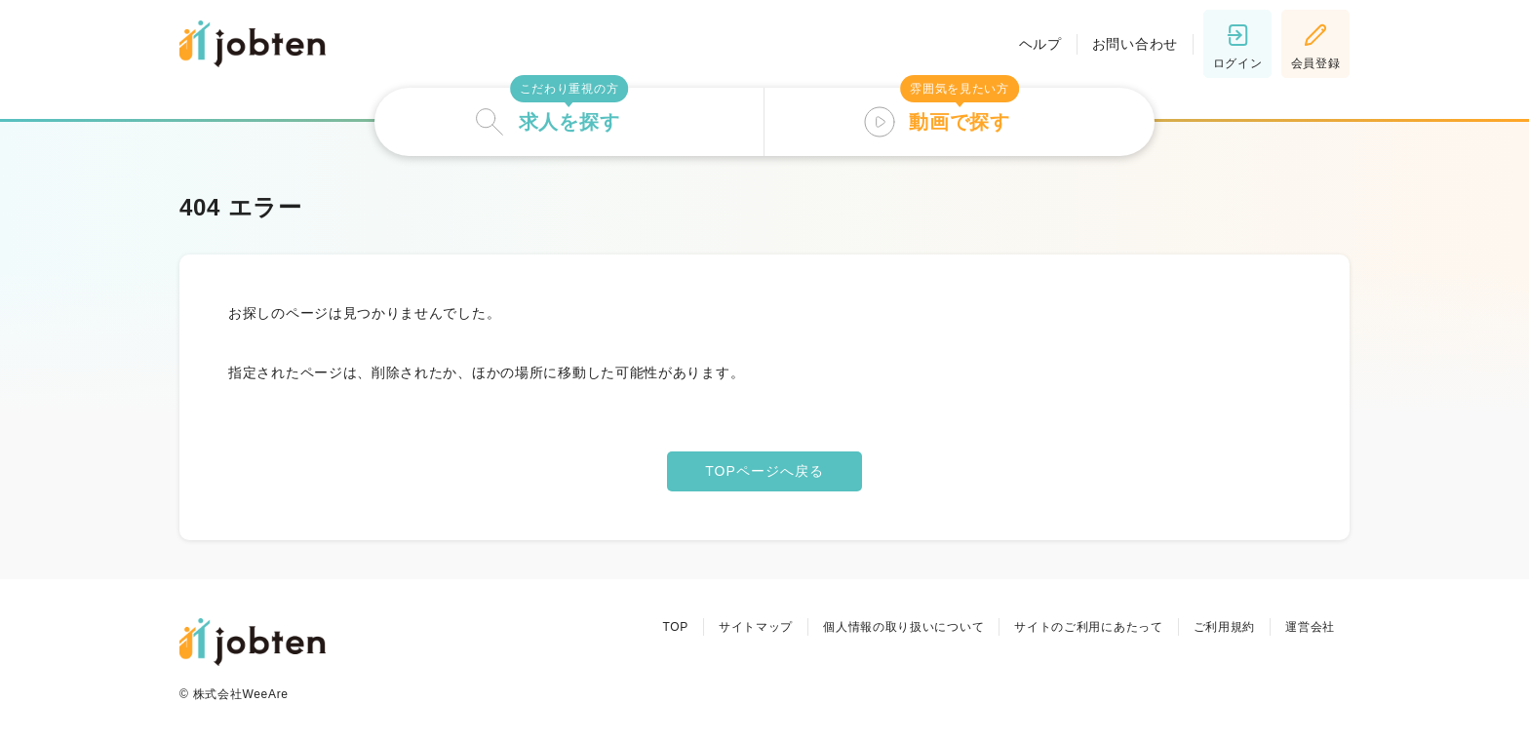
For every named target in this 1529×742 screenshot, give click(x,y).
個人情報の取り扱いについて (903, 627)
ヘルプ (1040, 44)
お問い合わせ (1135, 44)
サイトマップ (756, 627)
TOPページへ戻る (764, 471)
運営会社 (1310, 627)
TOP (675, 627)
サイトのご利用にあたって (1088, 627)
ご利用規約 (1225, 627)
